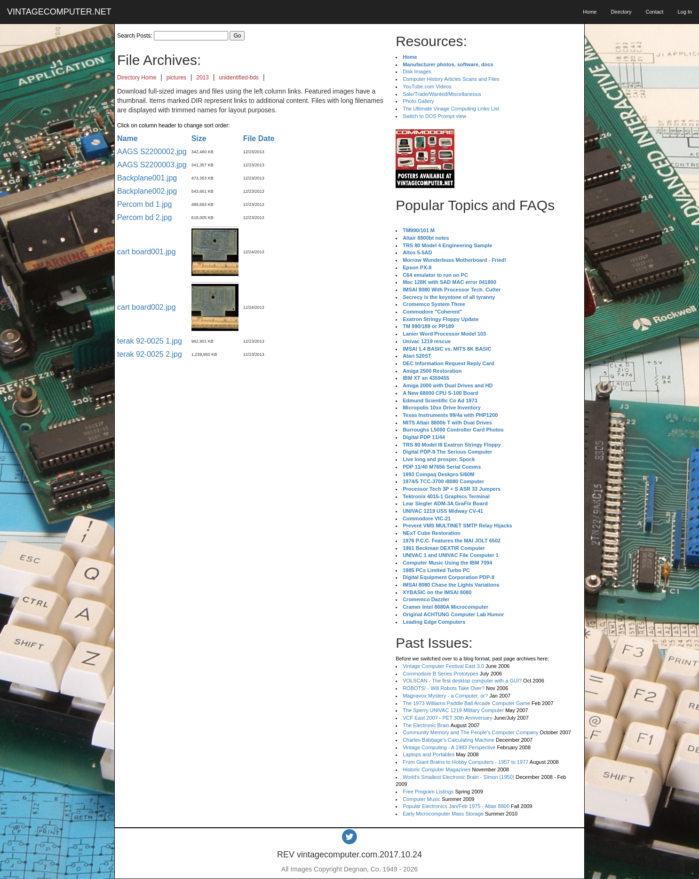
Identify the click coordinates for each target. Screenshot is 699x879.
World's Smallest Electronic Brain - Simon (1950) (458, 777)
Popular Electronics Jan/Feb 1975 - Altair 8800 (456, 806)
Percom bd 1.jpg (144, 204)
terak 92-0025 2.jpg (149, 354)
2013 (202, 77)
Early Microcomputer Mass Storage (443, 813)
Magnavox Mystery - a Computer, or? (445, 695)
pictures (176, 77)
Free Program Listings (428, 791)
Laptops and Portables (428, 754)
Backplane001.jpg (147, 178)
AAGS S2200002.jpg (152, 152)
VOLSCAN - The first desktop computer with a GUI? (462, 680)
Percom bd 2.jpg (144, 217)
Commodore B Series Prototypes (440, 673)
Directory (621, 12)
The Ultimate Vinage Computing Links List (451, 108)
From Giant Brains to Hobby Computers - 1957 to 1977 (465, 762)
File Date (259, 138)
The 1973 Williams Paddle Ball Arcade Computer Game (466, 703)
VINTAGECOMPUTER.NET (59, 11)
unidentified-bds (239, 77)
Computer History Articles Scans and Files (451, 79)
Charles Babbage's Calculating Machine (448, 740)
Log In (684, 12)
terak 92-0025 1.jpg (149, 341)
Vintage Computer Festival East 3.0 (443, 666)
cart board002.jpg (146, 307)
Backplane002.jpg (147, 191)
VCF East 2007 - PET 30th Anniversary (447, 718)
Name (127, 138)
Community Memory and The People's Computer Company (470, 732)
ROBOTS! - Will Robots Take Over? (444, 688)
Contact (654, 12)
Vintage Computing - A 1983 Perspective (449, 747)
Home (589, 12)
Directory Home (136, 77)
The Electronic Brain (426, 725)
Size (199, 138)
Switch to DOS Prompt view (434, 116)
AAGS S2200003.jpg (152, 165)
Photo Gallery (418, 101)
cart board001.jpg (146, 252)
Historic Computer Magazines (436, 769)
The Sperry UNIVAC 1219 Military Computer (453, 710)
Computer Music (421, 799)
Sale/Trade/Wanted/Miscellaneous (442, 94)
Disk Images (417, 71)
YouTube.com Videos (427, 86)
